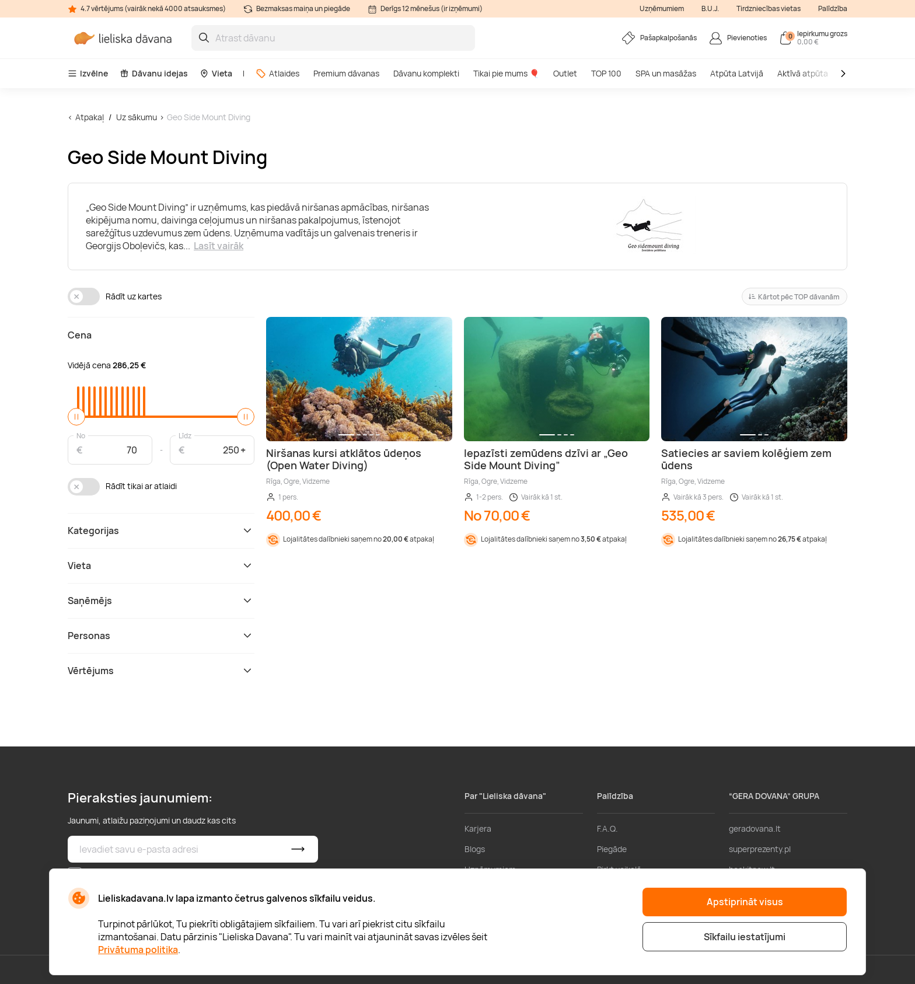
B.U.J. (710, 8)
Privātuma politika (138, 949)
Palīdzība (832, 8)
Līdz (185, 435)
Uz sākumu (136, 117)
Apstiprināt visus (745, 901)
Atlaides (277, 73)
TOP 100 (606, 73)
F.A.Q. (607, 828)
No (80, 435)
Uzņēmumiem (662, 8)
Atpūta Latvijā (736, 73)
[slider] (76, 416)
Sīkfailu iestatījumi (744, 936)
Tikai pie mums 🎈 (506, 73)
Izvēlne (88, 73)
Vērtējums (161, 671)
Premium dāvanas (346, 73)
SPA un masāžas (665, 73)
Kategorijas (161, 531)
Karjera (478, 828)
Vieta (216, 73)
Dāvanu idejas (154, 73)
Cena (80, 335)
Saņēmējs (161, 601)
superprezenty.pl (760, 848)
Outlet (565, 73)
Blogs (475, 848)
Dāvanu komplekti (426, 73)
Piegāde (612, 848)
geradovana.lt (755, 828)
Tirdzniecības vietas (768, 8)
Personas (161, 636)
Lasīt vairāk (218, 245)
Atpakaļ (89, 117)
